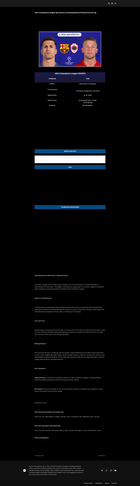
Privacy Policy (88, 483)
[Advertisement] (70, 123)
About (107, 483)
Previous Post (40, 456)
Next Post (101, 456)
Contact (114, 483)
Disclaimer (98, 483)
